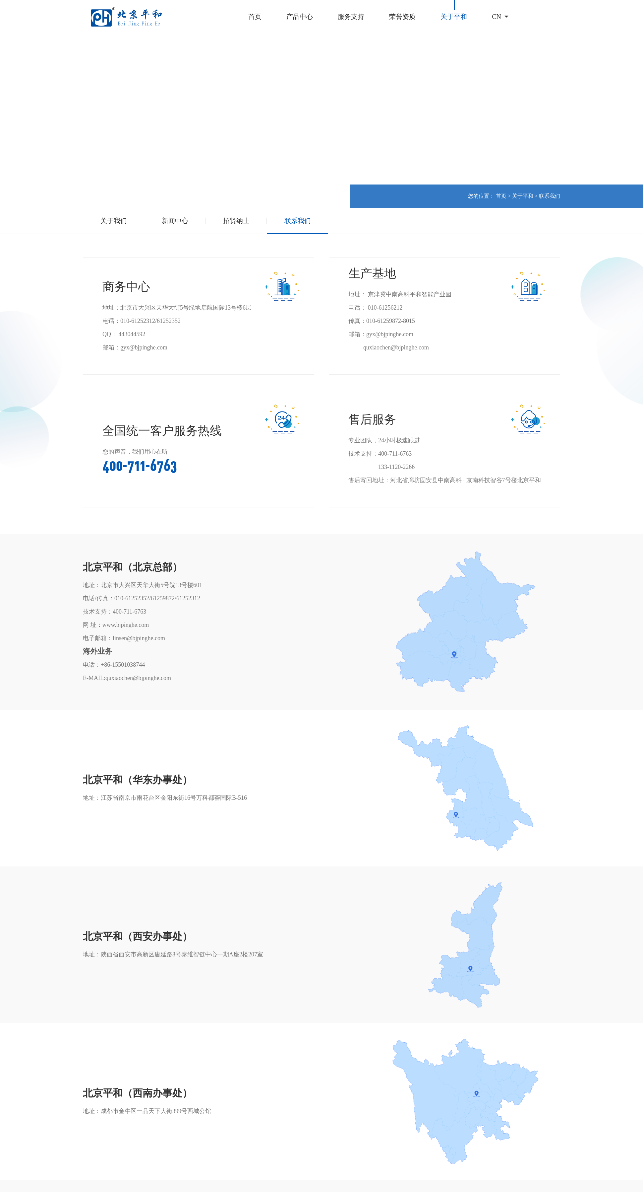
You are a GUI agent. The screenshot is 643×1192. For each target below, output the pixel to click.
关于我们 (113, 220)
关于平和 (453, 16)
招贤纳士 (236, 220)
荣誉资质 (402, 16)
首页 (255, 16)
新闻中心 (175, 220)
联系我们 (549, 196)
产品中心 (299, 16)
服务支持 (351, 16)
